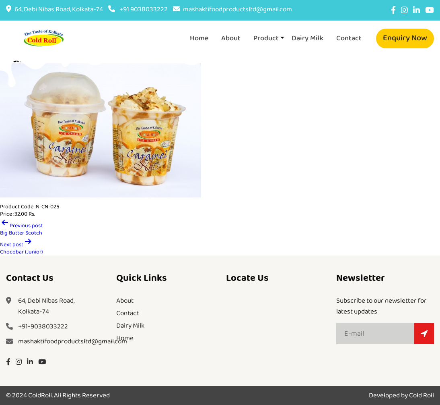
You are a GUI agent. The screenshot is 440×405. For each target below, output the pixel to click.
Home (199, 38)
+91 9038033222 (138, 9)
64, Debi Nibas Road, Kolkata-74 (54, 9)
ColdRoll (40, 395)
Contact (349, 38)
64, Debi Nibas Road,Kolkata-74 (46, 306)
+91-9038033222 (43, 326)
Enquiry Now (405, 37)
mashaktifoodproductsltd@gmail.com (232, 9)
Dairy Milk (307, 38)
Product (266, 38)
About (231, 38)
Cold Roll (421, 395)
